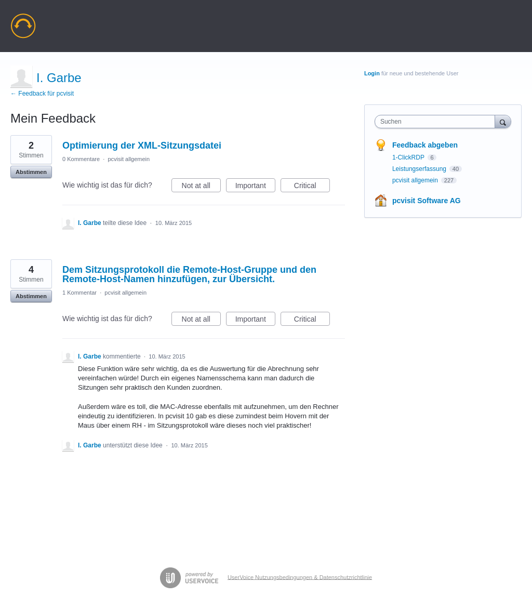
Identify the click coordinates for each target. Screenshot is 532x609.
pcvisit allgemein (129, 159)
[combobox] (437, 121)
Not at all (201, 187)
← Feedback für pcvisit (42, 93)
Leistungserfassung (420, 169)
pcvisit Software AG (426, 200)
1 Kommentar (79, 292)
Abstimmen (31, 172)
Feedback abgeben (425, 145)
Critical (312, 187)
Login (372, 73)
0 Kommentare (81, 159)
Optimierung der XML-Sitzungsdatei (141, 145)
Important (255, 187)
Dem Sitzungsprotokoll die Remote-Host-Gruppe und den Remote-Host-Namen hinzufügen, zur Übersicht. (189, 274)
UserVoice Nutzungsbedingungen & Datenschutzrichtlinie (300, 577)
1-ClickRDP (409, 157)
